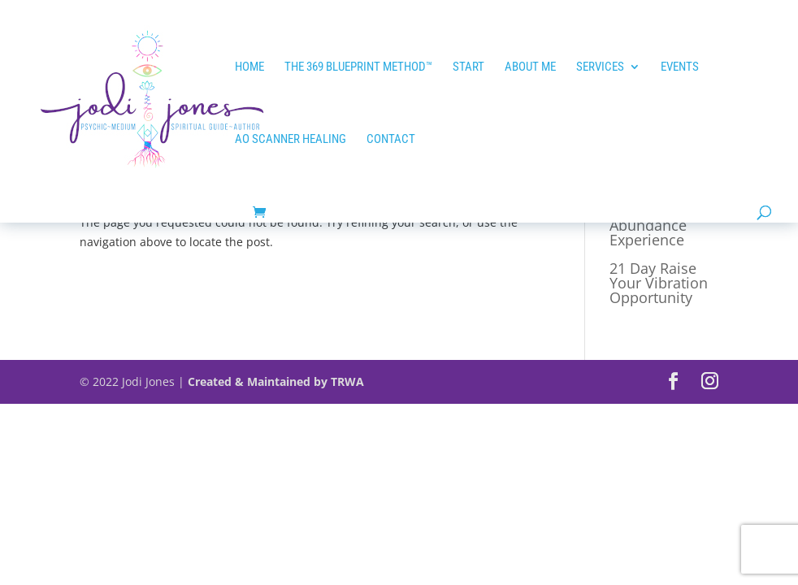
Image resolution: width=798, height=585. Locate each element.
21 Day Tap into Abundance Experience (662, 225)
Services (600, 67)
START (468, 67)
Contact (390, 139)
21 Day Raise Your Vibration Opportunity (658, 282)
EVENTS (680, 67)
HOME (249, 67)
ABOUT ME (530, 67)
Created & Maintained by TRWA (276, 381)
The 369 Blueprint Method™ (358, 67)
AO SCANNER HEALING (290, 139)
